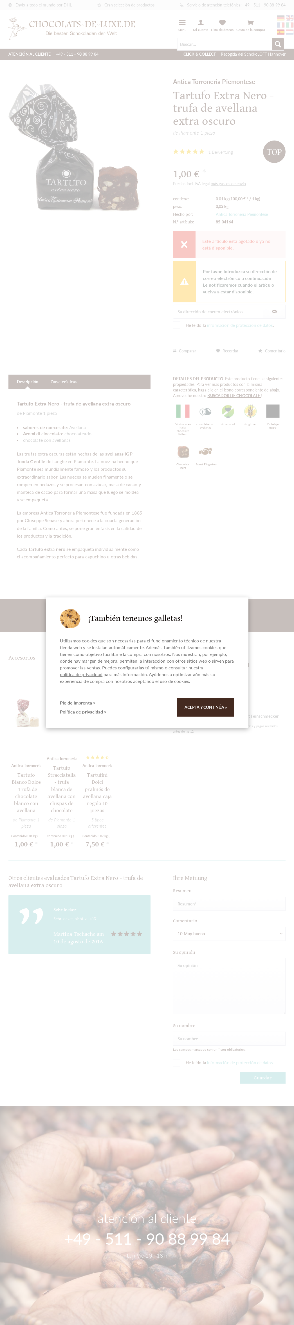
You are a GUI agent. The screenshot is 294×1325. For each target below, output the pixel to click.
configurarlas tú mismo (141, 667)
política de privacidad (81, 674)
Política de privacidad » (83, 711)
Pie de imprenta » (77, 702)
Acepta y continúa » (206, 707)
